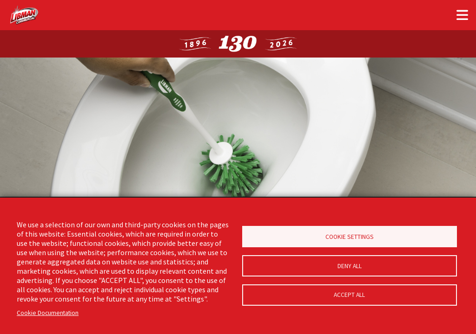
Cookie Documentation (48, 313)
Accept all (349, 296)
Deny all (349, 266)
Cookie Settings (349, 236)
